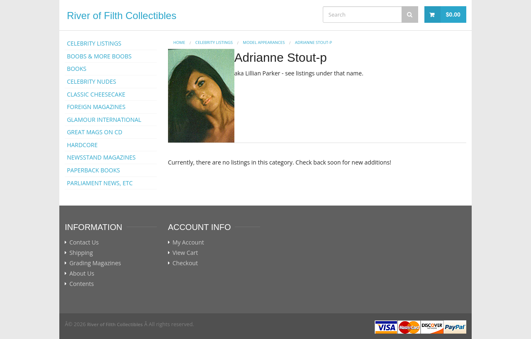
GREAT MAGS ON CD (94, 132)
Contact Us (84, 242)
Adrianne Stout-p (313, 42)
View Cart (185, 253)
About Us (81, 273)
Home (179, 42)
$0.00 (453, 14)
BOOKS (76, 69)
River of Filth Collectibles (121, 15)
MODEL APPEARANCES (264, 42)
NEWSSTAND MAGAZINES (101, 157)
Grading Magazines (95, 263)
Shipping (81, 253)
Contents (81, 284)
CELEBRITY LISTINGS (94, 43)
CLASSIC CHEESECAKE (96, 94)
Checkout (185, 263)
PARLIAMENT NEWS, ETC (100, 183)
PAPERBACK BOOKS (93, 170)
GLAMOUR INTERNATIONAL (104, 119)
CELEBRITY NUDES (91, 81)
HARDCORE (82, 145)
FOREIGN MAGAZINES (96, 107)
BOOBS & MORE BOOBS (99, 56)
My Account (188, 242)
